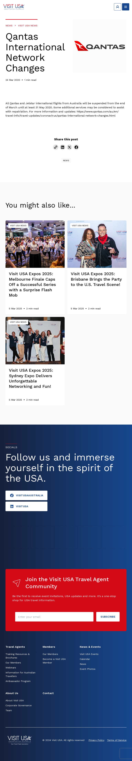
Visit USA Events (89, 654)
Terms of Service (116, 740)
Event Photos (87, 669)
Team (9, 710)
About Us (12, 693)
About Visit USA (15, 700)
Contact (48, 693)
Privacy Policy (96, 740)
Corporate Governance (19, 705)
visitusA (19, 506)
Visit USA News (27, 25)
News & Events (90, 646)
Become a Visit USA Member (54, 661)
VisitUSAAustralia (26, 495)
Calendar (85, 659)
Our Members (13, 662)
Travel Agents (15, 646)
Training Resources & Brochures (18, 656)
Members (49, 646)
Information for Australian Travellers (20, 674)
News (9, 25)
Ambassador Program (18, 681)
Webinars (11, 667)
